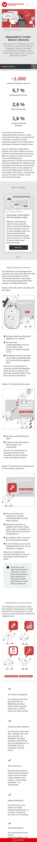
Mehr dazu (18, 247)
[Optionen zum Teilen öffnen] (34, 66)
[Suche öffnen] (27, 4)
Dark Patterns (16, 554)
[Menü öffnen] (32, 5)
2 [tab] (19, 257)
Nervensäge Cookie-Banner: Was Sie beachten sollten (18, 216)
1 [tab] (17, 257)
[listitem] (18, 223)
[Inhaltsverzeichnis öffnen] (15, 66)
